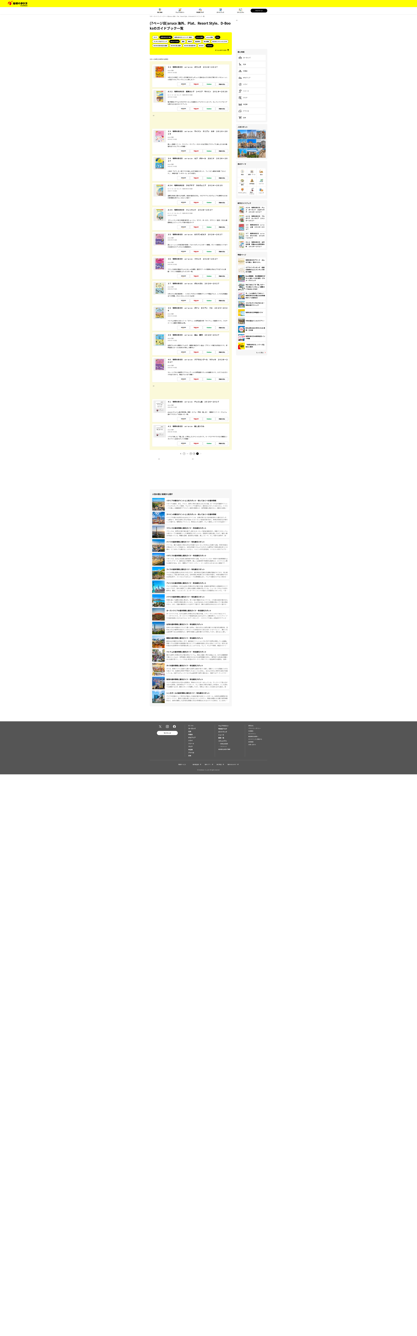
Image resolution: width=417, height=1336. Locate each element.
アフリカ (244, 111)
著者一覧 (221, 738)
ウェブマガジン (180, 12)
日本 (242, 117)
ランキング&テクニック (160, 41)
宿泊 (261, 174)
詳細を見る (222, 84)
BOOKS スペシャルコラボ (219, 41)
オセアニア (244, 77)
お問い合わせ (252, 744)
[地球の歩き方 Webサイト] (17, 3)
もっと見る (260, 352)
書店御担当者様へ (253, 736)
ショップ (261, 193)
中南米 (243, 71)
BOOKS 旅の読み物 (189, 45)
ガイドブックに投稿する (255, 739)
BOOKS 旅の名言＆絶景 (160, 45)
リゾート (244, 91)
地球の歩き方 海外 (166, 37)
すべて (155, 37)
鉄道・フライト (251, 193)
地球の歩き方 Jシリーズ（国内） (183, 37)
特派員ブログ (200, 12)
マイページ (259, 11)
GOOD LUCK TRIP (224, 749)
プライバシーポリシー (254, 728)
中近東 (243, 104)
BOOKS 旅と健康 (176, 45)
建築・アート (252, 174)
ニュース (221, 735)
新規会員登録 (224, 744)
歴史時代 (197, 41)
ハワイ (243, 84)
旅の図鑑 (206, 41)
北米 (242, 64)
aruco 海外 (199, 37)
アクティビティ (242, 193)
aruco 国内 (209, 37)
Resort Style (174, 41)
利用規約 (250, 731)
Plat (217, 37)
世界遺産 (251, 183)
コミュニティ (240, 12)
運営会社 (250, 725)
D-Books (209, 45)
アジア (243, 97)
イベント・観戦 (242, 183)
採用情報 (250, 742)
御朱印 (190, 41)
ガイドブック (220, 12)
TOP (151, 16)
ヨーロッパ (244, 57)
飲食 (242, 174)
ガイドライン (252, 734)
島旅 (183, 41)
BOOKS (201, 45)
